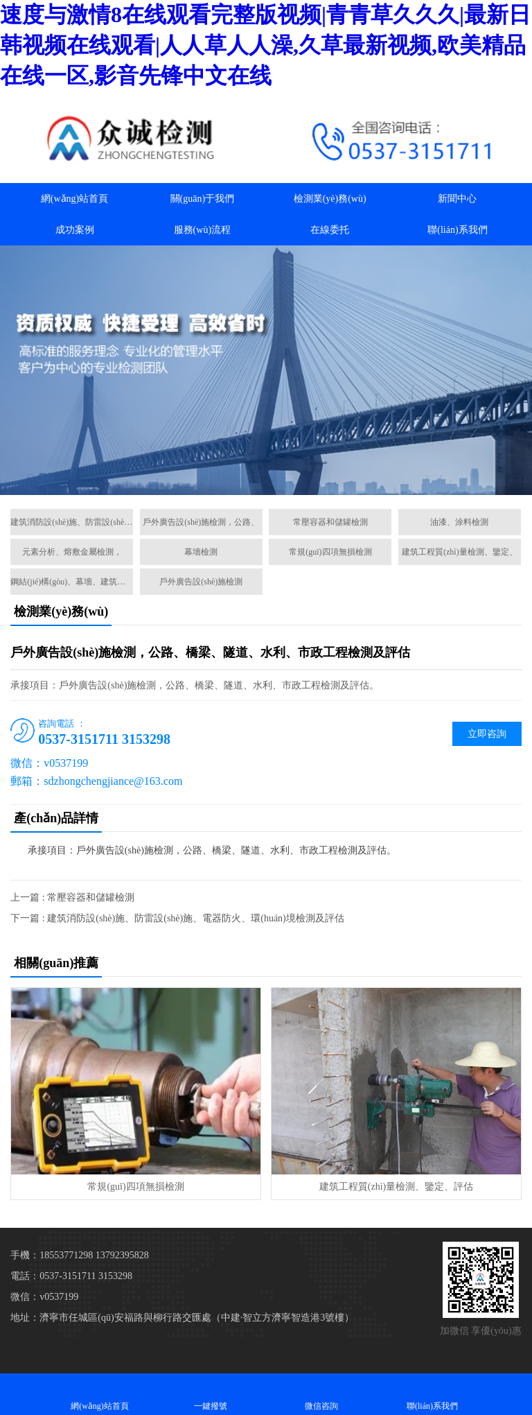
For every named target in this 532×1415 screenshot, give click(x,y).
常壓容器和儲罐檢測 (330, 522)
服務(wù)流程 (202, 230)
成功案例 (74, 230)
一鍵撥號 (210, 1394)
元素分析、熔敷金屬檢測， (72, 552)
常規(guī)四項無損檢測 (330, 552)
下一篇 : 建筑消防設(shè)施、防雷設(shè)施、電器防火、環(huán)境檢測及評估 (177, 918)
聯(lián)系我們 (457, 230)
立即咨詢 (487, 734)
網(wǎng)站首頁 (74, 198)
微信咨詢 (321, 1394)
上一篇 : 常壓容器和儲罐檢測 (72, 897)
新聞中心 (457, 198)
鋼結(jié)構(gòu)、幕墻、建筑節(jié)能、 (71, 582)
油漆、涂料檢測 (459, 522)
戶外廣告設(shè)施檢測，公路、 (201, 522)
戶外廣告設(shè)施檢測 (200, 582)
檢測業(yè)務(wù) (330, 198)
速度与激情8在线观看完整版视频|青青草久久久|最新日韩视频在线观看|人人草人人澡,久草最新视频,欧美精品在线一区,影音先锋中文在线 (265, 45)
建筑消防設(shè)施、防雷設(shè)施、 (71, 522)
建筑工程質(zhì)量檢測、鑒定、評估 (396, 1186)
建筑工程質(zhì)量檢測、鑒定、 (459, 552)
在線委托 (329, 230)
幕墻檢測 (201, 552)
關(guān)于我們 (202, 198)
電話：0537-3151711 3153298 (71, 1276)
